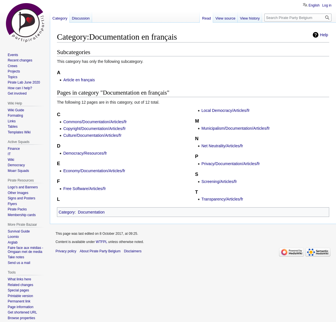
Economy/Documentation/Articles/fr (94, 171)
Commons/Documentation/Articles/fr (95, 122)
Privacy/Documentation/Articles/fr (230, 163)
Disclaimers (132, 251)
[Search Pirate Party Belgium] (297, 18)
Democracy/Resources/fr (85, 153)
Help (324, 35)
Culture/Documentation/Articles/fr (92, 135)
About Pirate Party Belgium (100, 251)
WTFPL (101, 242)
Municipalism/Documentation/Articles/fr (235, 128)
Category (67, 212)
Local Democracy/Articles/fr (225, 110)
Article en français (79, 80)
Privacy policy (66, 251)
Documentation (91, 212)
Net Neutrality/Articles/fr (222, 146)
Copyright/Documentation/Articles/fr (94, 128)
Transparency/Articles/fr (222, 199)
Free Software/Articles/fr (84, 188)
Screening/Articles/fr (219, 181)
